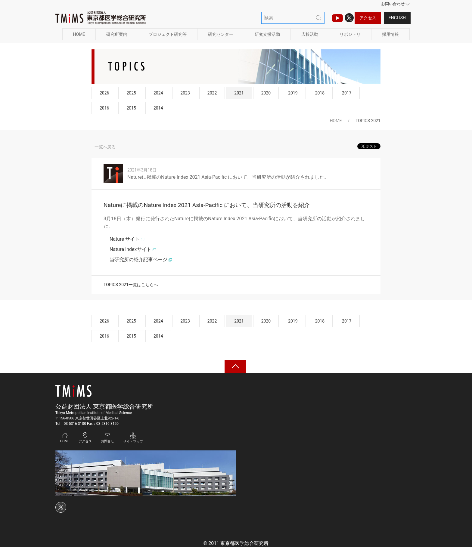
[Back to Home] (100, 17)
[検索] (292, 18)
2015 (131, 108)
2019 (292, 93)
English (397, 17)
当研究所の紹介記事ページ (141, 259)
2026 (104, 93)
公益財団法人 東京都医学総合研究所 (104, 406)
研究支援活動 (267, 34)
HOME (79, 34)
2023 (185, 93)
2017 (346, 93)
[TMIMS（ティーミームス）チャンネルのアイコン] (337, 18)
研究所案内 (116, 34)
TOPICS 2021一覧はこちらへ (131, 284)
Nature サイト (127, 239)
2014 (158, 108)
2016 (104, 108)
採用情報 (390, 34)
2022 (212, 93)
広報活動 (309, 34)
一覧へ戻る (105, 146)
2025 (131, 93)
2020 (266, 93)
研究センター (220, 34)
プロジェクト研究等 (168, 34)
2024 (158, 93)
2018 (319, 93)
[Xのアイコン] (349, 17)
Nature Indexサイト (133, 249)
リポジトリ (350, 34)
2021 (239, 93)
